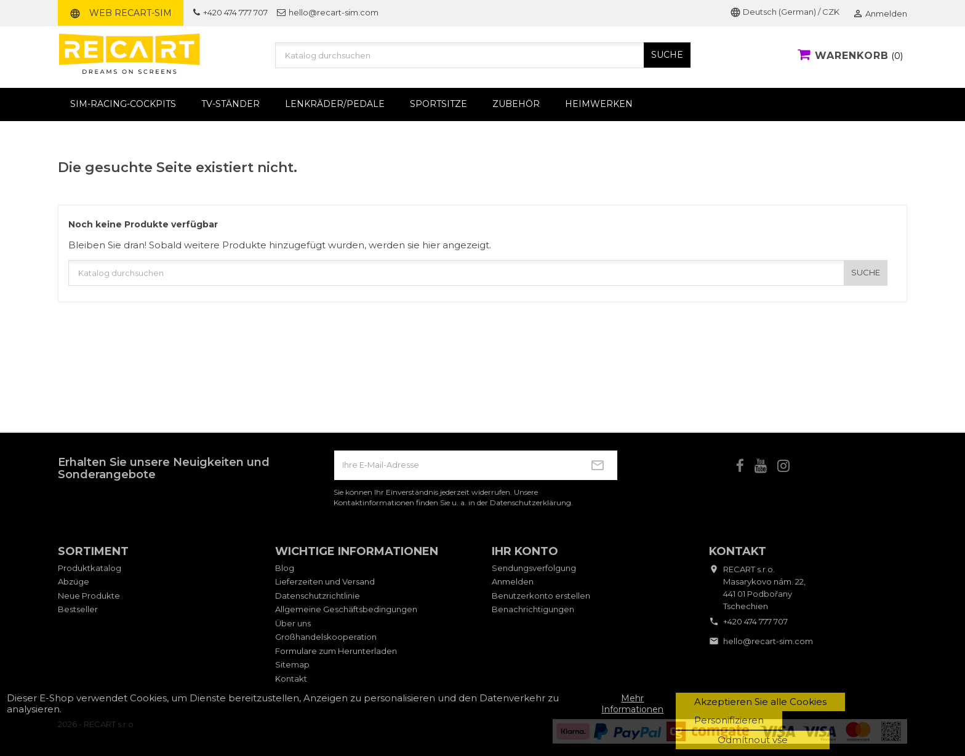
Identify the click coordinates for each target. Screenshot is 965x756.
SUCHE (667, 54)
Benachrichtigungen (533, 609)
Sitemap (292, 664)
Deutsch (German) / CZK (784, 12)
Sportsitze (438, 103)
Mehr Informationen (632, 704)
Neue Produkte (89, 595)
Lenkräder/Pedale (335, 103)
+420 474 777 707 (230, 12)
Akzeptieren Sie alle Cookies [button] (760, 701)
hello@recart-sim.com (327, 12)
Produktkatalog (89, 568)
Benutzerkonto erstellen (541, 595)
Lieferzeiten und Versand (325, 581)
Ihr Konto (525, 551)
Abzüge (73, 581)
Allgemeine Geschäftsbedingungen (346, 609)
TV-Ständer (230, 103)
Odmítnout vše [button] (753, 740)
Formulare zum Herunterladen (336, 651)
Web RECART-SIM (121, 13)
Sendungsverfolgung (534, 568)
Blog (284, 568)
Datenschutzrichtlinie (317, 595)
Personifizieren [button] (729, 720)
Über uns (293, 623)
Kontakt (291, 678)
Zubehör (516, 103)
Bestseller (78, 609)
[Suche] (483, 55)
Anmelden (513, 581)
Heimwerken (599, 103)
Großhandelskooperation (326, 637)
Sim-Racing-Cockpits (123, 103)
